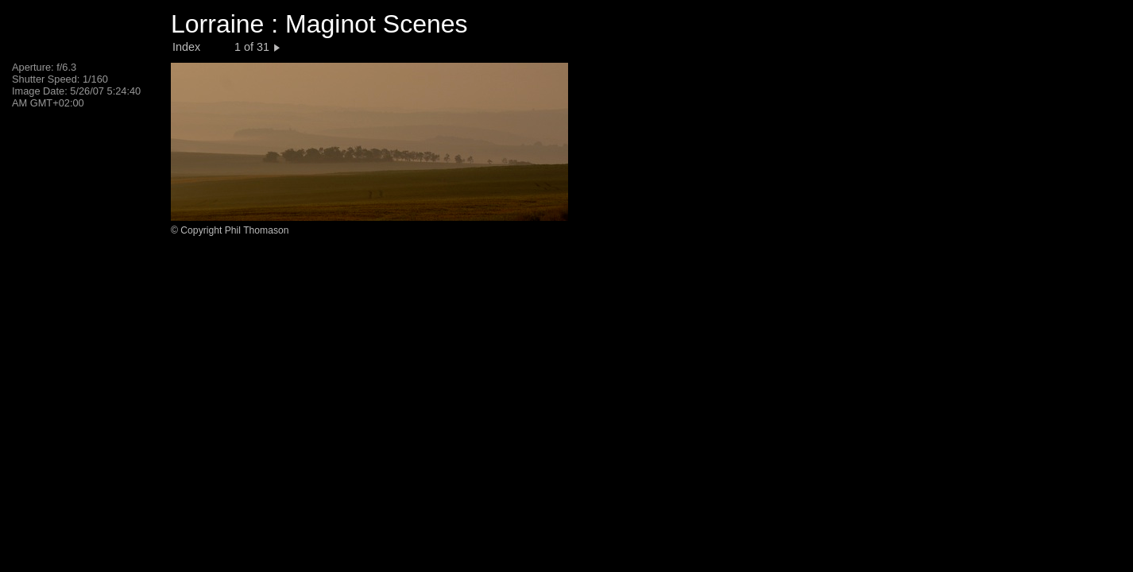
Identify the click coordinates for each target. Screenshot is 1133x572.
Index (186, 47)
